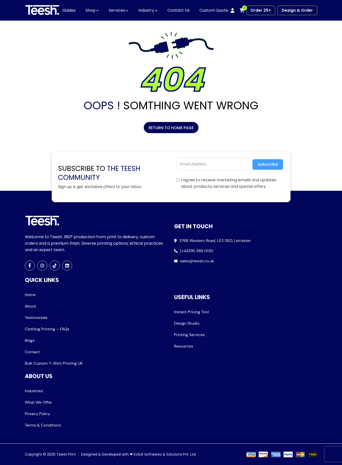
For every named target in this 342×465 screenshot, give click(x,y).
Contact (32, 351)
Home (30, 294)
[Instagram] (42, 266)
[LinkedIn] (67, 266)
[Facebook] (30, 266)
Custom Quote (213, 10)
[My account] (233, 10)
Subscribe (268, 164)
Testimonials (36, 317)
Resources (183, 346)
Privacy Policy (37, 413)
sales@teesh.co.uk (197, 261)
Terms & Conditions (43, 425)
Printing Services (189, 334)
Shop (91, 10)
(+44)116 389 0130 (196, 250)
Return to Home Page (171, 128)
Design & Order (297, 10)
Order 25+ (260, 10)
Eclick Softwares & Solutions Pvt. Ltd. (165, 454)
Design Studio (186, 323)
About (30, 306)
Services (117, 10)
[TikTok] (55, 266)
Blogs (30, 340)
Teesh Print (66, 454)
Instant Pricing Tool (191, 311)
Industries (34, 390)
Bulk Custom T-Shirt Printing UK (54, 363)
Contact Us (178, 10)
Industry (146, 10)
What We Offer (38, 402)
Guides (69, 10)
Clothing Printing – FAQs (47, 329)
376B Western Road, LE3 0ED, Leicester (215, 240)
